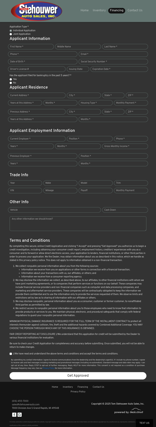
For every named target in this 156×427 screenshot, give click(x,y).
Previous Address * (20, 111)
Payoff (84, 190)
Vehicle (14, 210)
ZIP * (130, 95)
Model (84, 183)
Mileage (49, 190)
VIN (12, 190)
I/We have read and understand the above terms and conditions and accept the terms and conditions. (65, 353)
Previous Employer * (20, 156)
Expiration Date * (101, 69)
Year (12, 183)
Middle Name (64, 46)
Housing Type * (89, 103)
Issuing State (75, 69)
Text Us (144, 423)
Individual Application (24, 30)
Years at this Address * (22, 103)
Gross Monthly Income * (116, 146)
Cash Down (110, 210)
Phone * (14, 54)
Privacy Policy (48, 368)
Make (48, 183)
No (14, 82)
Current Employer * (20, 138)
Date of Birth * (17, 61)
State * (108, 95)
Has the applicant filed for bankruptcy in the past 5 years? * (40, 75)
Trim (118, 183)
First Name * (16, 46)
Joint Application (22, 34)
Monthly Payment (125, 190)
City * (72, 95)
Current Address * (19, 95)
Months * (50, 103)
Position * (74, 138)
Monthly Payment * (126, 103)
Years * (14, 146)
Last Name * (110, 46)
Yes (15, 79)
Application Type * (19, 26)
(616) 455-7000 (20, 401)
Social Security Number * (94, 61)
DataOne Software (56, 422)
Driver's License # (19, 69)
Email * (84, 54)
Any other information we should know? (32, 219)
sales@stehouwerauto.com (26, 404)
